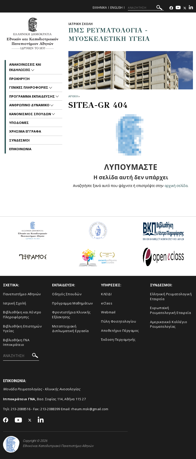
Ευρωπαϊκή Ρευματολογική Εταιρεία (170, 310)
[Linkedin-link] (191, 8)
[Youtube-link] (178, 8)
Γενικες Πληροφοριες (29, 87)
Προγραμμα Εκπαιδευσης (32, 96)
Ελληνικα (100, 7)
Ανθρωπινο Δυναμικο (29, 105)
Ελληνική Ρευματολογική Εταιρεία (171, 296)
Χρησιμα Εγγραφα (25, 131)
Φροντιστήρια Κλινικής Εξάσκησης (71, 314)
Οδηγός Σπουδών (66, 294)
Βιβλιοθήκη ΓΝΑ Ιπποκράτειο (16, 342)
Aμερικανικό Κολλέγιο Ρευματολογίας (168, 324)
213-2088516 (20, 409)
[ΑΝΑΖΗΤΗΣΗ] (146, 7)
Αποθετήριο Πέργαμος (120, 330)
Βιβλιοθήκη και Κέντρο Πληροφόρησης (22, 314)
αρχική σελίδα (176, 185)
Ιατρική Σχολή (14, 303)
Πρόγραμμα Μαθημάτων (72, 303)
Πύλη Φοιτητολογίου (118, 321)
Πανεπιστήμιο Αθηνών (22, 294)
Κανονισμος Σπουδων (30, 114)
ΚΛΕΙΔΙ (106, 294)
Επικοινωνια (20, 149)
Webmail (108, 312)
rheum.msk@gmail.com (89, 409)
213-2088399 (50, 409)
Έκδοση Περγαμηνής (118, 339)
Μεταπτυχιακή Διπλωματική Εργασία (70, 328)
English (116, 7)
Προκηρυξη (19, 78)
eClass (106, 303)
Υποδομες (19, 122)
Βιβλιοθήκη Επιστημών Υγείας (22, 328)
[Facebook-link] (171, 8)
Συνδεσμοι (19, 140)
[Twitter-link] (184, 8)
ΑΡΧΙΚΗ (73, 96)
